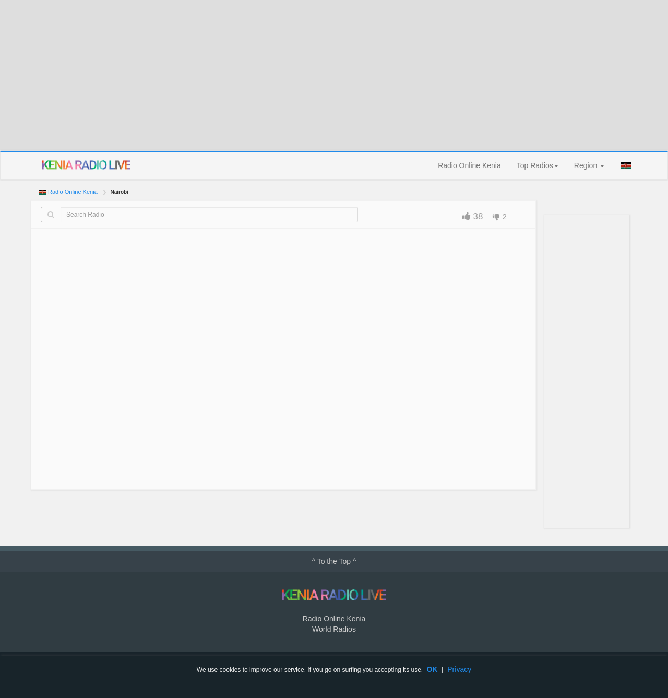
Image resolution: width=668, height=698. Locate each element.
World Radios (334, 629)
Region (589, 165)
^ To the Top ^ (334, 561)
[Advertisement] (334, 75)
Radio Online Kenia (469, 165)
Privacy (459, 669)
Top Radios (537, 165)
